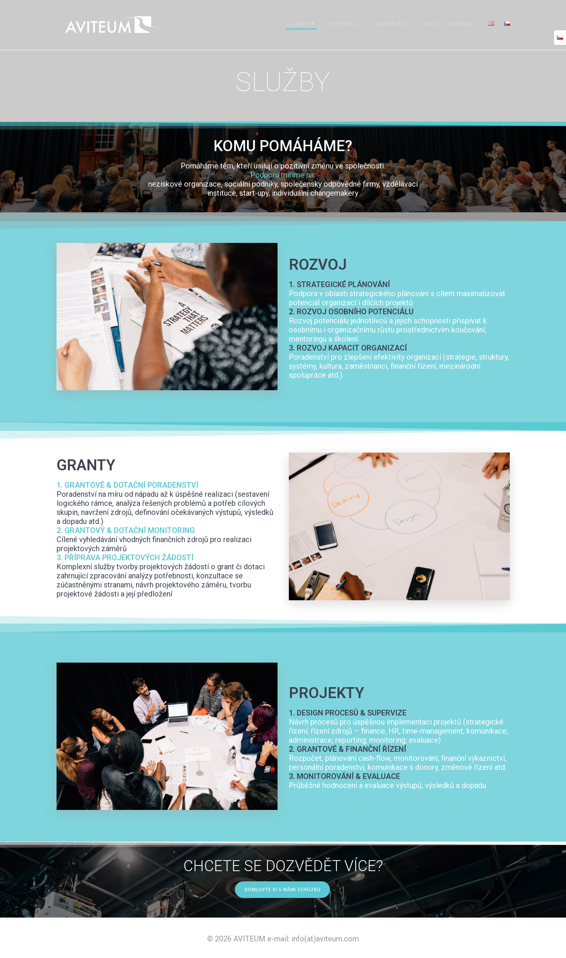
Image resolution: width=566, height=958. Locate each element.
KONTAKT (463, 24)
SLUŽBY (298, 24)
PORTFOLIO (345, 24)
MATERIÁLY (391, 24)
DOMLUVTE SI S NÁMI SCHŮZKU (282, 890)
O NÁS (428, 24)
